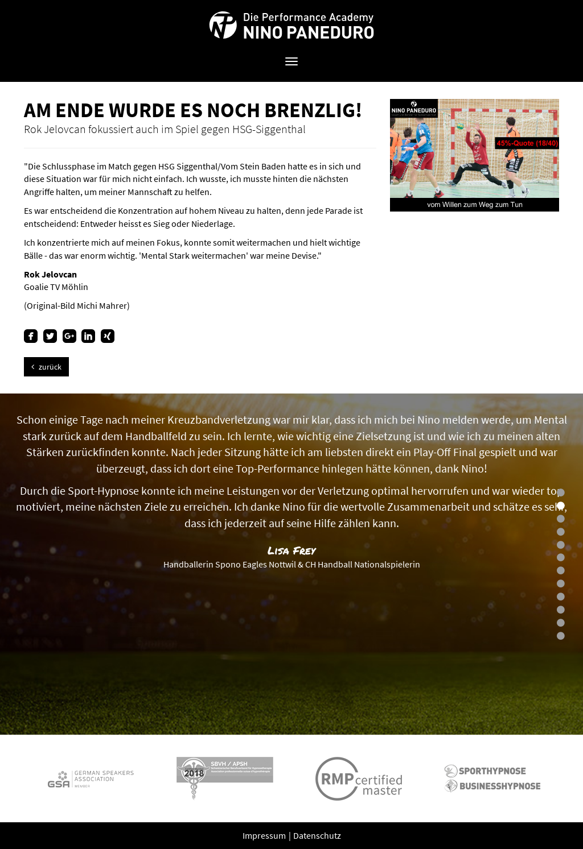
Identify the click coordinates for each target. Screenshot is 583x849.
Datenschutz (317, 835)
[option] (291, 564)
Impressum (265, 835)
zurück (46, 367)
